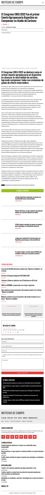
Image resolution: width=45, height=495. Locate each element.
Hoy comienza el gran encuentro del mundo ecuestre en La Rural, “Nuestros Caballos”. (21, 291)
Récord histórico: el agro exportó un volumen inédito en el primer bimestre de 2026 (29, 211)
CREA (24, 185)
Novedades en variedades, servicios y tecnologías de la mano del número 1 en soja (22, 479)
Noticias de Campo (11, 27)
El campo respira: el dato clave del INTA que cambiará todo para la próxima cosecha (28, 253)
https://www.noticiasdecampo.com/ (9, 328)
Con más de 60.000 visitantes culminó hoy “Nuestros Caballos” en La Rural (21, 270)
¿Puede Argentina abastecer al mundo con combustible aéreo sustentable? (28, 198)
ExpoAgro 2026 (19, 255)
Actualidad (18, 228)
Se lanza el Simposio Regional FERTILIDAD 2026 (15, 276)
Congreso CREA (8, 185)
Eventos (3, 273)
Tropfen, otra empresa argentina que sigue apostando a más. (18, 468)
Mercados (18, 214)
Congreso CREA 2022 (17, 185)
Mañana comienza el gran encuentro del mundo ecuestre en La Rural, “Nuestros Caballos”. (20, 298)
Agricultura (18, 200)
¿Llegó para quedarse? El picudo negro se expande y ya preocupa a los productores (27, 239)
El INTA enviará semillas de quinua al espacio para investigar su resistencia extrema (28, 225)
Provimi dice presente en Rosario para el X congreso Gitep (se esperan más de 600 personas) (33, 315)
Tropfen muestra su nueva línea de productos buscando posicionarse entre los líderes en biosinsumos (20, 473)
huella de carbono (30, 185)
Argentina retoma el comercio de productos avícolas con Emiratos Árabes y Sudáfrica (11, 314)
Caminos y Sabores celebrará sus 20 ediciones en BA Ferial (19, 280)
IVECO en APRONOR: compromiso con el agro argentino (17, 285)
